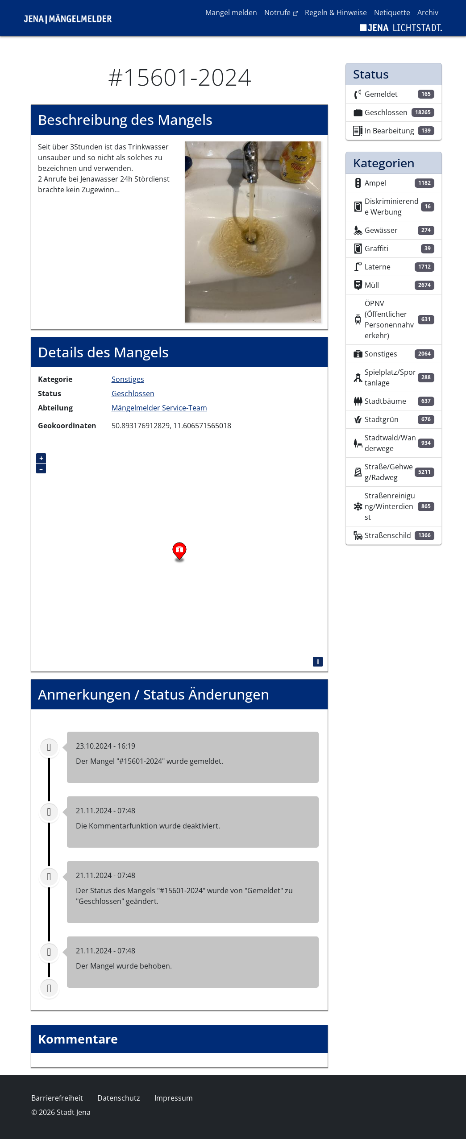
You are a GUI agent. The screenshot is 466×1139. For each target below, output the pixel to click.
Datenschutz (118, 1098)
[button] (253, 231)
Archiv (427, 12)
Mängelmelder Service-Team (159, 408)
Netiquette (392, 12)
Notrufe (282, 12)
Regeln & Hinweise (336, 12)
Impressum (173, 1098)
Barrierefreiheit (57, 1098)
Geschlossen (133, 393)
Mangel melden (231, 12)
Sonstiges (128, 379)
